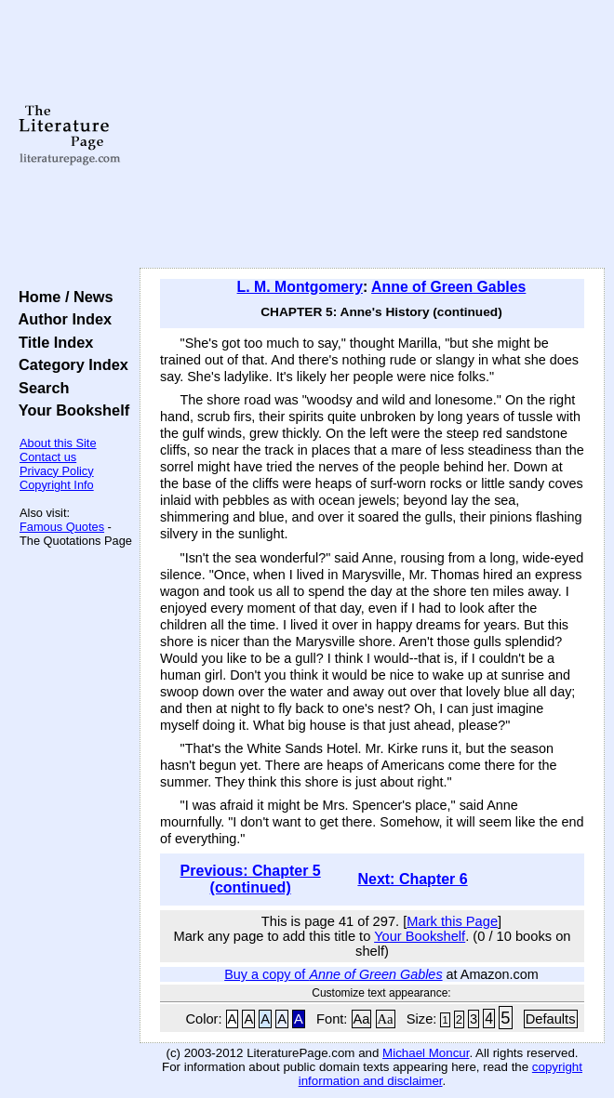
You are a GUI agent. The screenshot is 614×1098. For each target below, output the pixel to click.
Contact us (48, 457)
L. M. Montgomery (300, 287)
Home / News (61, 296)
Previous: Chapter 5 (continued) (250, 879)
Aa (362, 1019)
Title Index (51, 342)
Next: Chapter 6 (412, 879)
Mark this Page (452, 921)
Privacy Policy (57, 471)
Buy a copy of (333, 974)
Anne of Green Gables (448, 287)
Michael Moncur (425, 1053)
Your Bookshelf (69, 410)
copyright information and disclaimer (440, 1074)
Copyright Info (57, 485)
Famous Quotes (62, 527)
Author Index (61, 319)
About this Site (58, 443)
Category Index (69, 364)
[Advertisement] (372, 135)
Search (39, 387)
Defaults (551, 1019)
